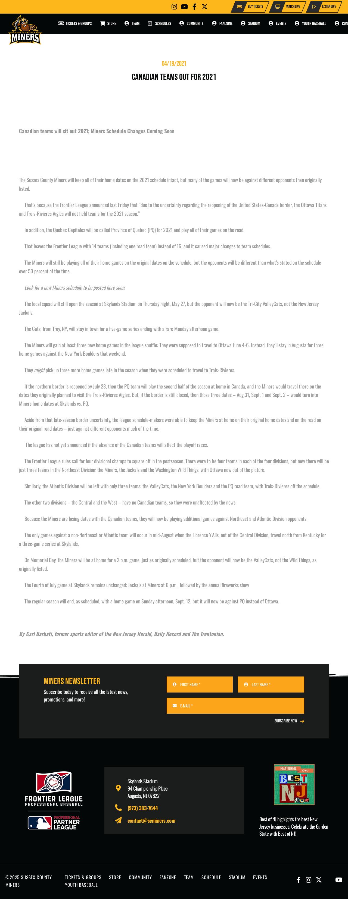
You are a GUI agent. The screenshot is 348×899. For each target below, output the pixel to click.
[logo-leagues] (54, 800)
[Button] (174, 7)
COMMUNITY (140, 877)
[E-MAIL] (235, 706)
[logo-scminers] (25, 30)
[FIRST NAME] (200, 684)
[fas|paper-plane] (121, 820)
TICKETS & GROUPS (83, 877)
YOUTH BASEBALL (81, 884)
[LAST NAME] (271, 684)
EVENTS (260, 877)
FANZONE (168, 877)
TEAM (189, 877)
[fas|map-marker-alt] (121, 788)
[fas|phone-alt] (121, 808)
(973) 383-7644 (143, 808)
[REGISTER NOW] (289, 721)
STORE (115, 877)
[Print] (294, 784)
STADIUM (237, 877)
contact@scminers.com (151, 820)
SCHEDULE (211, 877)
